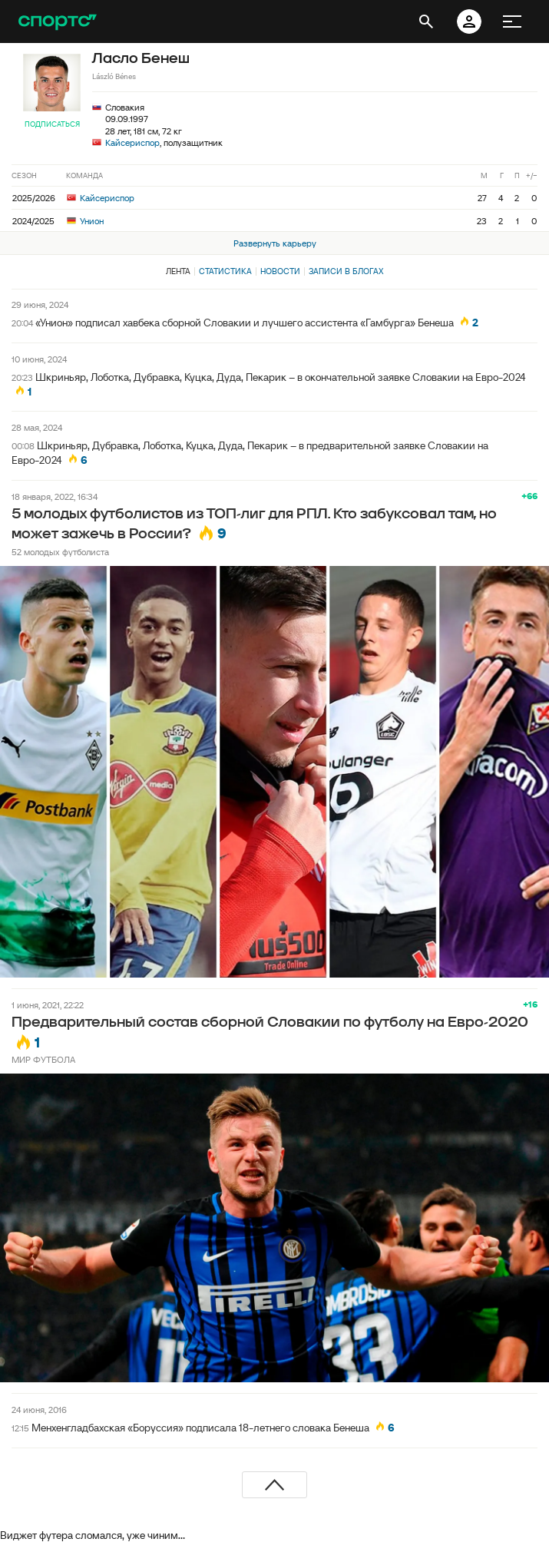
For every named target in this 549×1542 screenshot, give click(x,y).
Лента (178, 271)
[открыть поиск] (426, 21)
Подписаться (52, 124)
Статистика (225, 271)
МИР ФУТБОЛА (43, 1059)
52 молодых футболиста (60, 552)
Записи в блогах (346, 271)
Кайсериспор (132, 142)
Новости (280, 271)
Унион (85, 221)
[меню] (512, 21)
